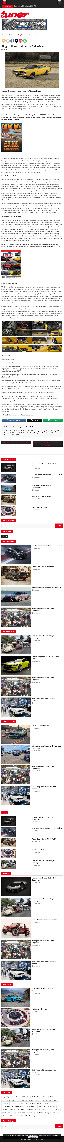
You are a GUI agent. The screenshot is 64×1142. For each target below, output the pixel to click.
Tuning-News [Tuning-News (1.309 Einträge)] (55, 1113)
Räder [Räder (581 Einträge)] (57, 1109)
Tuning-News (37, 433)
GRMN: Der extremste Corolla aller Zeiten (47, 475)
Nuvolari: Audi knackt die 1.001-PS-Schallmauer (44, 465)
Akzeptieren (33, 1137)
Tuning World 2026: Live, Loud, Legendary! (43, 610)
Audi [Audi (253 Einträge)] (28, 1097)
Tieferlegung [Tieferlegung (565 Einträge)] (21, 1113)
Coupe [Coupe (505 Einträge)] (55, 1100)
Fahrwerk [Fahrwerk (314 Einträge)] (13, 1103)
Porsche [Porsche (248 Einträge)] (44, 1109)
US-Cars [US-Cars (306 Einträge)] (11, 1116)
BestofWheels (18, 431)
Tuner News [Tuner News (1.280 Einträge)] (39, 1113)
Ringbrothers (52, 158)
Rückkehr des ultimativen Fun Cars (44, 920)
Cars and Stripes (18, 427)
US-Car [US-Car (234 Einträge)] (4, 1116)
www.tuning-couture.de (52, 246)
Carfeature (9, 427)
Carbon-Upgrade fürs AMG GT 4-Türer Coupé (45, 658)
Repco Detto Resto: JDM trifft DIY (44, 496)
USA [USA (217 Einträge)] (17, 1116)
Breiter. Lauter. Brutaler (40, 726)
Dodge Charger (46, 431)
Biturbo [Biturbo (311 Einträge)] (45, 1097)
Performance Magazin (36, 427)
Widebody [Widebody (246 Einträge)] (32, 1116)
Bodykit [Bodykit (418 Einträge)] (24, 1100)
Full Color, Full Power (39, 507)
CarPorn (25, 431)
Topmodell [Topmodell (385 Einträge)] (30, 1113)
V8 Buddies (19, 435)
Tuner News (30, 433)
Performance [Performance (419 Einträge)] (21, 1109)
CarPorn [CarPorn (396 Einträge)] (38, 1100)
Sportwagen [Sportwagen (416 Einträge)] (6, 1113)
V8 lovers (25, 435)
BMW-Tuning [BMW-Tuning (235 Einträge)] (6, 1100)
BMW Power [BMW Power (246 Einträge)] (16, 1100)
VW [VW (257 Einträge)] (26, 1116)
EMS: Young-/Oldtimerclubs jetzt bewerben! (44, 700)
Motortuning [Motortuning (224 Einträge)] (52, 1106)
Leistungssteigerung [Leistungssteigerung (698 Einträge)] (36, 1103)
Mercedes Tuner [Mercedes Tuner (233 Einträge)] (20, 1106)
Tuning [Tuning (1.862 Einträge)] (47, 1113)
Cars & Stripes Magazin (34, 431)
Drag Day (53, 431)
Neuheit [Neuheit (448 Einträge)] (4, 1109)
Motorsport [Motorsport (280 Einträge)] (42, 1106)
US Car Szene (45, 433)
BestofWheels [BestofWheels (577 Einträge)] (36, 1097)
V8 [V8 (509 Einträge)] (21, 1116)
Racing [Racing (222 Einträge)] (52, 1109)
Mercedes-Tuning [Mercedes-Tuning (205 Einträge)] (7, 1106)
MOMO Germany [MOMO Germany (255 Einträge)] (32, 1106)
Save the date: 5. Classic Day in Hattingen (43, 637)
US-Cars (13, 435)
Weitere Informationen (52, 1135)
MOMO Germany (13, 433)
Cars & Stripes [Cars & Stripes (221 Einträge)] (47, 1100)
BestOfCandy (9, 431)
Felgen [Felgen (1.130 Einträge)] (21, 1103)
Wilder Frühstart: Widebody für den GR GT (47, 588)
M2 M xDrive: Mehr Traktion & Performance (42, 487)
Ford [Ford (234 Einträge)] (26, 1103)
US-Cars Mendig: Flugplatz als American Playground (46, 747)
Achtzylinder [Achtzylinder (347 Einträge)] (16, 1097)
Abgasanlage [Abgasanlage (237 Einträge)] (6, 1097)
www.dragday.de (13, 119)
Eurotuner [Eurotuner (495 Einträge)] (5, 1103)
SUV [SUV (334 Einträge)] (13, 1113)
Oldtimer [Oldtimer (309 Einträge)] (12, 1109)
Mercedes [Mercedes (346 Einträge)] (48, 1103)
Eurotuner (26, 427)
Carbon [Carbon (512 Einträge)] (31, 1100)
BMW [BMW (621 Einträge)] (51, 1097)
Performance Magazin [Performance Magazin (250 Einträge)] (33, 1109)
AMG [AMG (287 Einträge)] (23, 1097)
